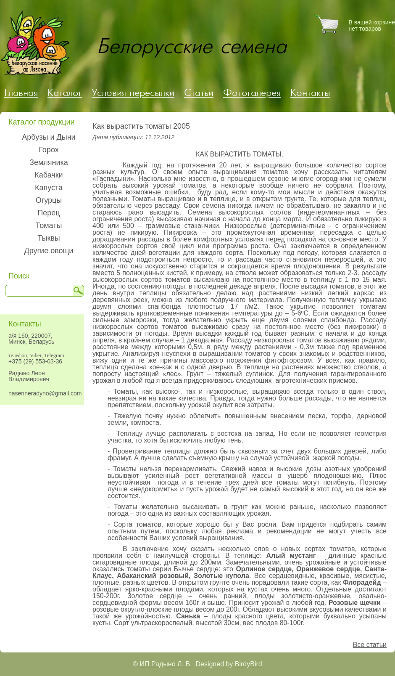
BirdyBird (248, 664)
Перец (48, 213)
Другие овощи (49, 251)
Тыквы (48, 238)
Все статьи (370, 644)
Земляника (48, 162)
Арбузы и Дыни (48, 137)
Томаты (49, 225)
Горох (48, 150)
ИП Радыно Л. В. (166, 664)
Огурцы (49, 200)
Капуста (49, 187)
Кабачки (48, 175)
